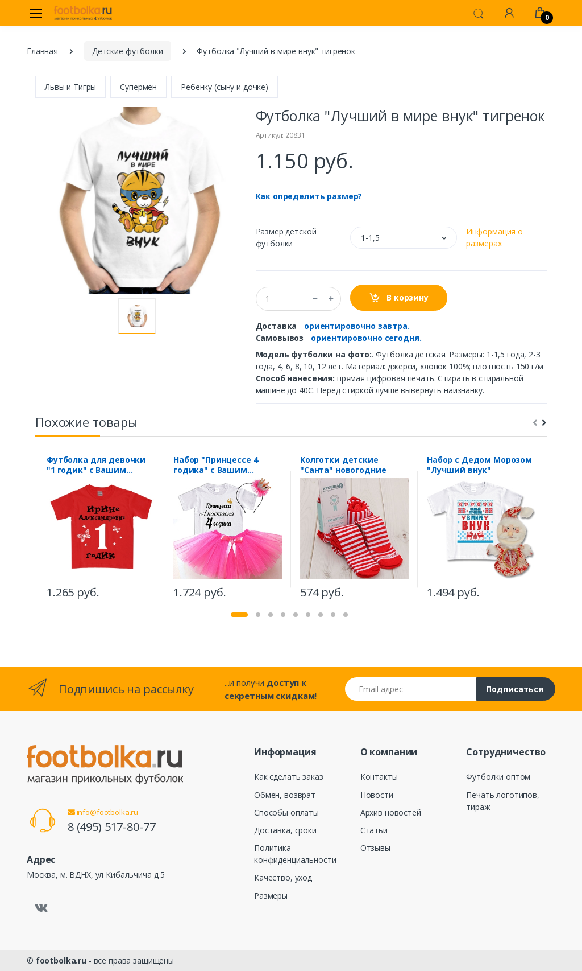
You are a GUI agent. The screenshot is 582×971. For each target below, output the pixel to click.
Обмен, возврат (284, 794)
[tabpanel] (101, 529)
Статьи (374, 830)
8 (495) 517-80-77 (112, 826)
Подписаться (514, 689)
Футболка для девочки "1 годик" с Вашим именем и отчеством (96, 465)
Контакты (379, 776)
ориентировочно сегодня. (366, 337)
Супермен (138, 86)
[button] (478, 12)
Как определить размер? (309, 196)
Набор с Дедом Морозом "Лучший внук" (479, 465)
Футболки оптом (498, 776)
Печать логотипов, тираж (502, 800)
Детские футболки (127, 51)
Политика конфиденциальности (295, 853)
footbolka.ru (61, 960)
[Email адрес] (411, 689)
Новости (376, 794)
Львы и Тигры (70, 86)
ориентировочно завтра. (357, 325)
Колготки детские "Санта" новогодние (343, 465)
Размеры (271, 895)
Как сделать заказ (288, 776)
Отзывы (375, 847)
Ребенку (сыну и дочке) (224, 86)
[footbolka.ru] (83, 13)
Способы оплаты (286, 812)
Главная (42, 51)
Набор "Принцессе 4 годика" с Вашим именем (215, 465)
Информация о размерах (494, 237)
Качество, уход (283, 877)
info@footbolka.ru (103, 812)
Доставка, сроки (285, 830)
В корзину (399, 298)
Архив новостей (390, 812)
